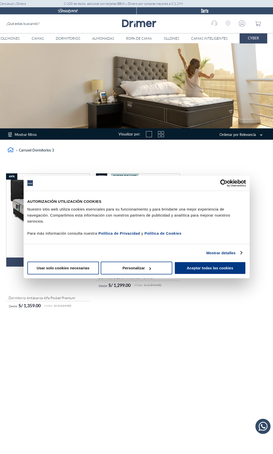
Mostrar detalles (221, 253)
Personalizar (137, 268)
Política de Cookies (162, 233)
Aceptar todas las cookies (210, 268)
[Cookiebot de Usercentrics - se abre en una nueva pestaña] (224, 183)
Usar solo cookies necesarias (63, 268)
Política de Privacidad (119, 233)
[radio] (149, 134)
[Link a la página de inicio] (10, 150)
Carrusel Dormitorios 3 (36, 150)
